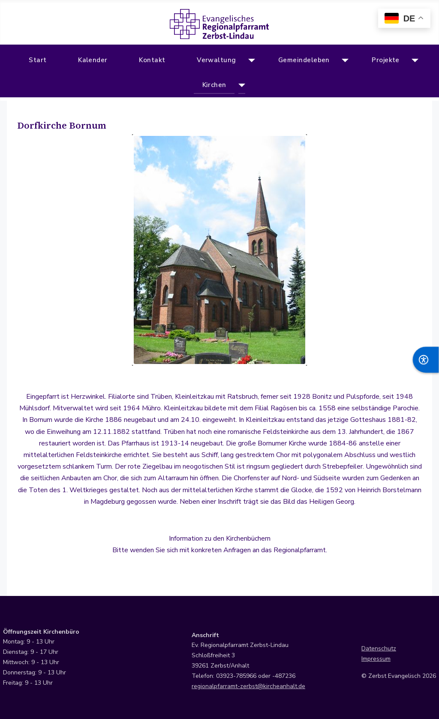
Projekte (386, 60)
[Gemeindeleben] (343, 60)
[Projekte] (413, 60)
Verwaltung (216, 60)
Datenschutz (378, 648)
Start (37, 60)
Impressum (376, 659)
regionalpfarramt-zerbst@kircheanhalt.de (248, 686)
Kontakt (152, 60)
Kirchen (214, 85)
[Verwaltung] (249, 60)
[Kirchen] (240, 85)
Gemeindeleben (304, 60)
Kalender (93, 60)
